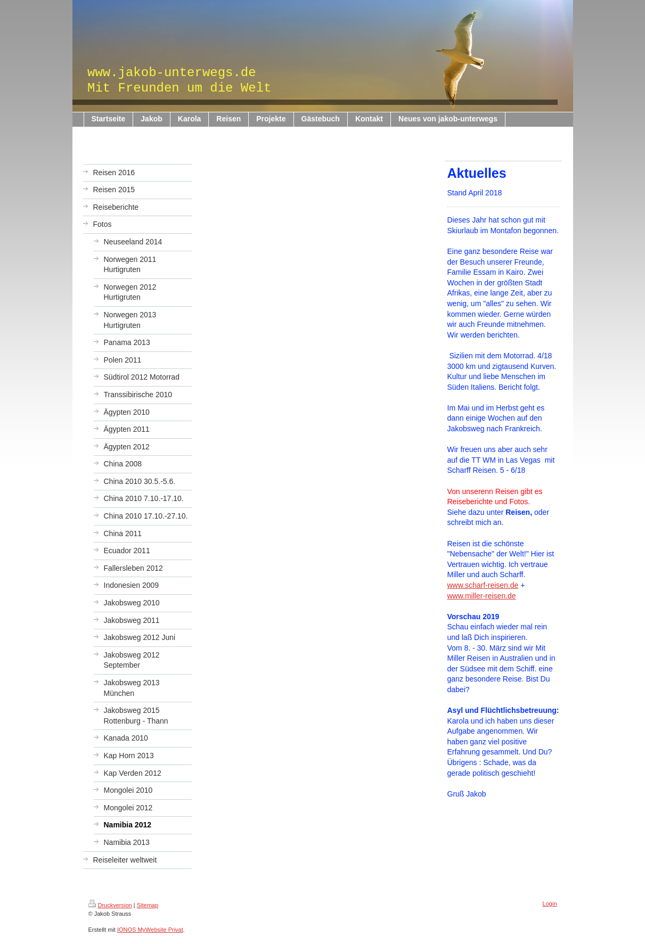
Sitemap (147, 905)
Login (550, 903)
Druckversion (110, 905)
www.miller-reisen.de (481, 596)
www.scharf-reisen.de (483, 585)
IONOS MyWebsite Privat (150, 929)
